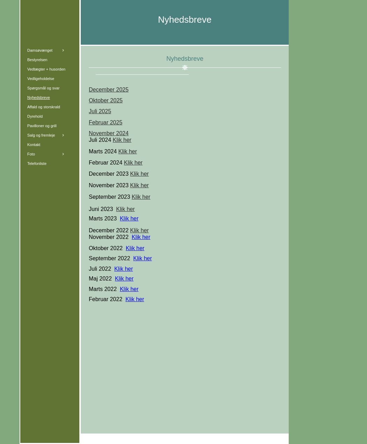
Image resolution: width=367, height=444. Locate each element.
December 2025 (109, 90)
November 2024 (109, 133)
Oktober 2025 (106, 100)
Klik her (122, 140)
